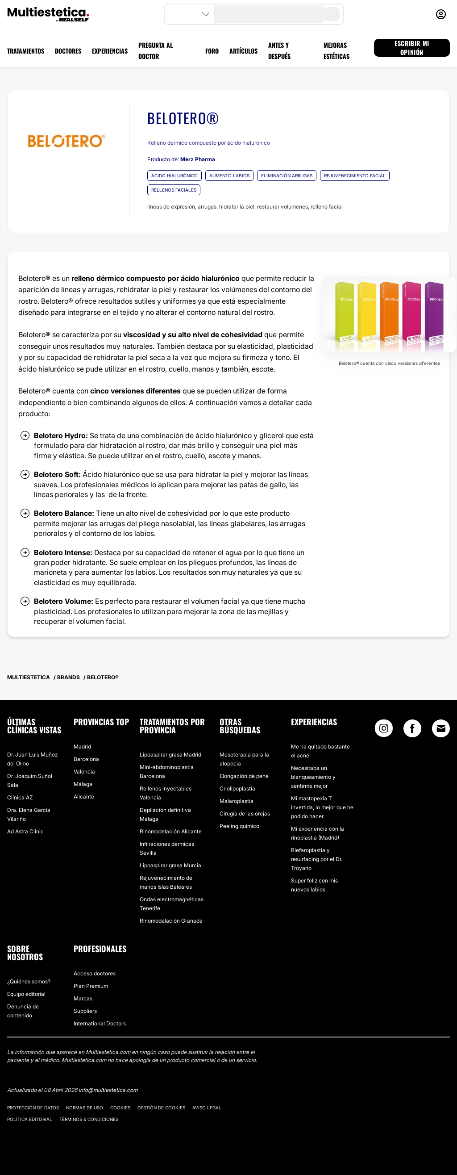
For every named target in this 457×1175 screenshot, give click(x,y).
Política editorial (29, 1119)
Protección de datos (33, 1107)
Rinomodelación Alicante (171, 831)
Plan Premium (91, 986)
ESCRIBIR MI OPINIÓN (412, 48)
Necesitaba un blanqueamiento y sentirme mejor (313, 777)
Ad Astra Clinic (25, 831)
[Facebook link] (412, 730)
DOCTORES (68, 50)
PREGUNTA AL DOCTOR (155, 50)
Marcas (83, 998)
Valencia (84, 771)
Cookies (120, 1107)
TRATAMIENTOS (25, 50)
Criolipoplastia (237, 788)
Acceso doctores (95, 973)
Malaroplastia (236, 801)
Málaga (83, 784)
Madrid (82, 746)
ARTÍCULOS (243, 50)
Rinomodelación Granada (171, 920)
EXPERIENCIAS (110, 50)
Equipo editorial (26, 994)
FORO (212, 50)
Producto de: (181, 159)
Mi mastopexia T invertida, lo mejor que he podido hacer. (322, 807)
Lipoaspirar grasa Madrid (170, 754)
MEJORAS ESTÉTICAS (336, 50)
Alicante (84, 796)
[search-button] (332, 14)
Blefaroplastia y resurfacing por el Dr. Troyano (316, 859)
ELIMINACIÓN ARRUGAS (286, 175)
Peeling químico (239, 826)
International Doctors (100, 1023)
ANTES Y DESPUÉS (279, 50)
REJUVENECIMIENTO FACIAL (355, 175)
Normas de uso (84, 1107)
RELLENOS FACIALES (173, 189)
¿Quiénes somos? (28, 981)
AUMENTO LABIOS (229, 175)
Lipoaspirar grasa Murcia (170, 865)
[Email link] (441, 728)
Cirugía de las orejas (245, 813)
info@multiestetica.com (108, 1090)
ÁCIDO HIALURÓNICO (174, 175)
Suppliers (85, 1011)
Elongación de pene (244, 776)
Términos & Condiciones (88, 1119)
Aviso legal (206, 1107)
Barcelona (86, 759)
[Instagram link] (384, 730)
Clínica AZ (20, 797)
